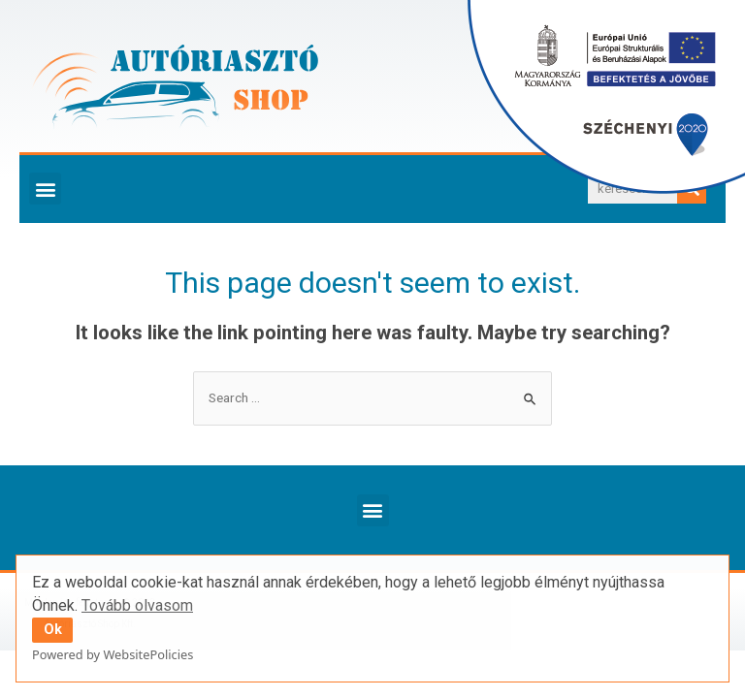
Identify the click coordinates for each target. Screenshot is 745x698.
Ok (53, 629)
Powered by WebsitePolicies (112, 654)
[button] (45, 189)
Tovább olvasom (137, 605)
